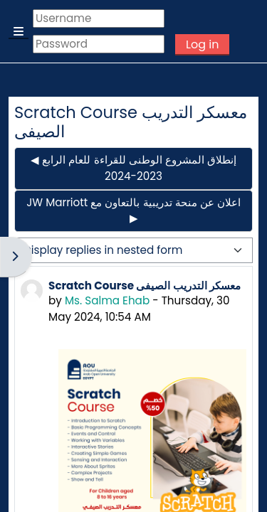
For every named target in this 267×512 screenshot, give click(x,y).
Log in (202, 44)
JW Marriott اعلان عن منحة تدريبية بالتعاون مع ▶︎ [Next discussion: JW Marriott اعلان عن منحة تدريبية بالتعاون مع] (133, 210)
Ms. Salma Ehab (107, 300)
